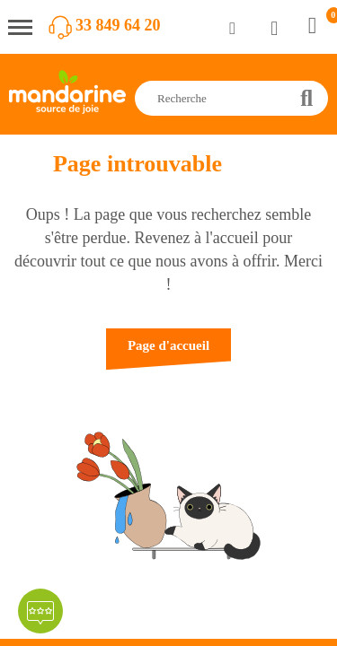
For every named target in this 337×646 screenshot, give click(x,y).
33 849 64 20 (118, 25)
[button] (168, 354)
